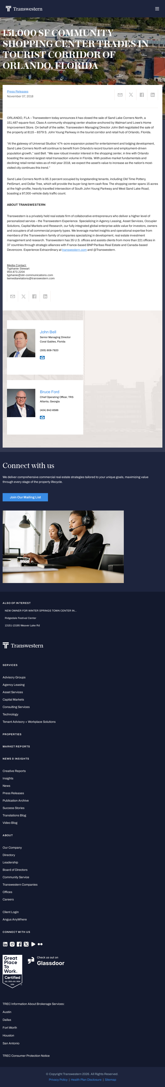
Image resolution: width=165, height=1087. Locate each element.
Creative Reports (14, 771)
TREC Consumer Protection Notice (26, 1055)
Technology (10, 714)
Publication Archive (16, 800)
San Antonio (11, 1043)
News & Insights (16, 758)
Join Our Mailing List (25, 497)
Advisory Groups (14, 677)
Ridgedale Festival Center (20, 618)
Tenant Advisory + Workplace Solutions (29, 721)
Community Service (16, 877)
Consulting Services (16, 707)
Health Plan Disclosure (86, 1079)
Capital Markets (13, 699)
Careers (8, 899)
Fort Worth (10, 1027)
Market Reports (16, 746)
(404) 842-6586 (49, 410)
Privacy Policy (58, 1079)
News (6, 785)
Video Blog (10, 822)
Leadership (10, 862)
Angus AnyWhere (15, 919)
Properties (12, 734)
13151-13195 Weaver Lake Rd (22, 625)
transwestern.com (74, 249)
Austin (7, 1012)
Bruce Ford (49, 392)
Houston (8, 1035)
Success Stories (13, 808)
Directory (9, 855)
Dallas (7, 1019)
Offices (7, 892)
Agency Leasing (14, 684)
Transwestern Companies (20, 884)
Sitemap (110, 1079)
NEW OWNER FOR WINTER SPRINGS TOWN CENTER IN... (41, 610)
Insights (8, 778)
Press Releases (17, 91)
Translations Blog (14, 815)
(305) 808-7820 (49, 350)
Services (10, 665)
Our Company (12, 847)
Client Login (11, 912)
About (8, 835)
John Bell (48, 332)
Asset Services (13, 692)
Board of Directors (15, 869)
